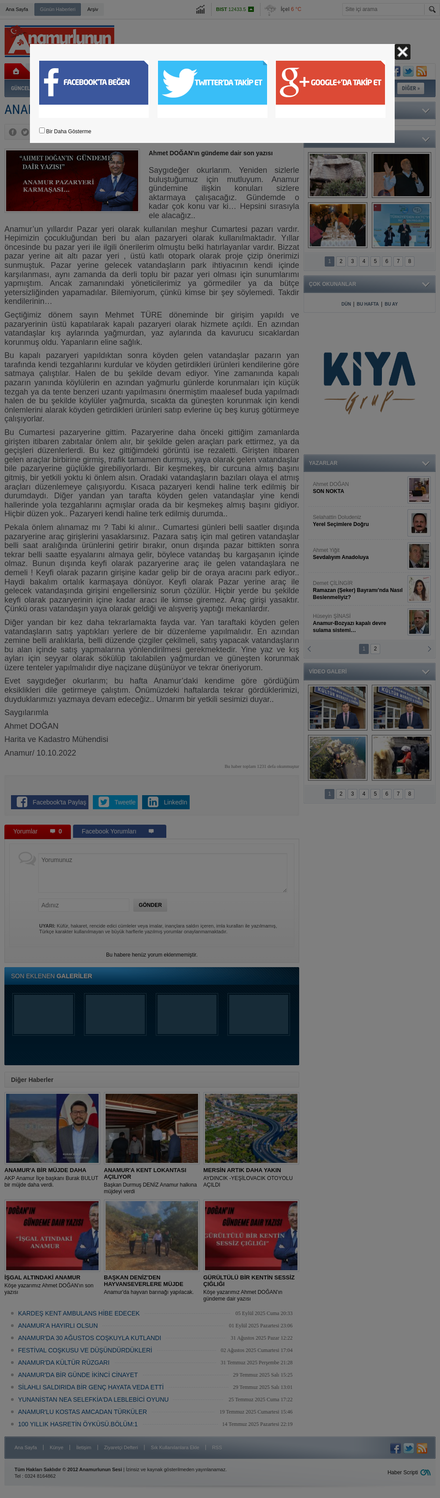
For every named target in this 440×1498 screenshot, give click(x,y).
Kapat (403, 52)
